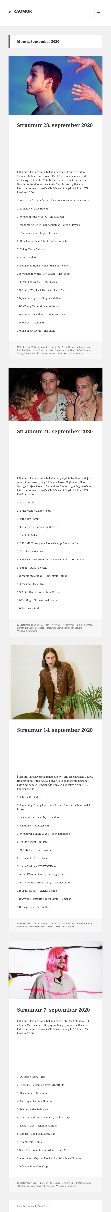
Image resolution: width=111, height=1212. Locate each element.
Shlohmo (21, 1186)
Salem (58, 627)
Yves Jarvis (57, 353)
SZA (43, 926)
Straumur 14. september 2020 (55, 729)
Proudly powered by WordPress (33, 1206)
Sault (64, 627)
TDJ (44, 1186)
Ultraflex (49, 926)
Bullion (29, 350)
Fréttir (64, 347)
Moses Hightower (46, 627)
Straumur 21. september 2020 (55, 431)
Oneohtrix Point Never (64, 350)
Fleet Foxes (38, 350)
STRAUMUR (20, 11)
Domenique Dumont (27, 627)
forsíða (57, 347)
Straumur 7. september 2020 (53, 1009)
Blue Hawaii (84, 347)
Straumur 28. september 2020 (55, 125)
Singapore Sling (34, 1186)
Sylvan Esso (34, 926)
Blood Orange (85, 624)
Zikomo (50, 1186)
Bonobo (21, 350)
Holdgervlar (22, 926)
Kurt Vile (49, 350)
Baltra (82, 923)
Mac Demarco (84, 1182)
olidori (46, 347)
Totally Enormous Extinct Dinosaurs (34, 353)
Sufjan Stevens (84, 350)
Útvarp (71, 347)
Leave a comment (75, 353)
